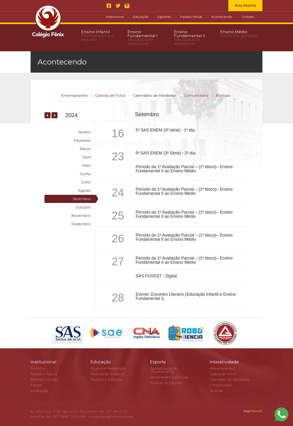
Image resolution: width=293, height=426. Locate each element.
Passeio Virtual (191, 17)
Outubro (83, 207)
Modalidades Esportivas (169, 377)
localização (39, 391)
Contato (248, 17)
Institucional (115, 17)
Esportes (164, 17)
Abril (87, 157)
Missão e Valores (44, 374)
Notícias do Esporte (166, 383)
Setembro (82, 199)
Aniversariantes (74, 95)
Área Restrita (245, 5)
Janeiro (84, 132)
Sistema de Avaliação (107, 374)
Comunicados (196, 95)
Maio (86, 165)
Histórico (38, 368)
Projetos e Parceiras (106, 380)
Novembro (81, 215)
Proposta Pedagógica (108, 368)
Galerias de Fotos (110, 95)
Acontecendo (221, 17)
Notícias (223, 95)
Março (85, 149)
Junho (85, 174)
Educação (140, 17)
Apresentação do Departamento (164, 370)
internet (253, 411)
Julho (86, 182)
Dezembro (81, 224)
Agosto (84, 190)
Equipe (36, 385)
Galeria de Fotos (223, 374)
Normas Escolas (44, 380)
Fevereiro (82, 140)
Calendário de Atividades (154, 95)
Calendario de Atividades (229, 380)
